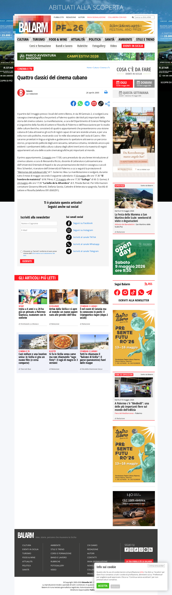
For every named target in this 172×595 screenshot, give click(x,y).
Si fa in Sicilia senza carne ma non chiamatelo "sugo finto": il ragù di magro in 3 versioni (63, 358)
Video (113, 46)
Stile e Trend (57, 549)
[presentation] (41, 240)
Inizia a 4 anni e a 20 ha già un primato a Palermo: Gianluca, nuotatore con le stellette (32, 313)
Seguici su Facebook (79, 223)
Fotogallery (98, 46)
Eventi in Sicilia (30, 549)
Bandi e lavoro (64, 46)
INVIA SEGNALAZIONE (96, 17)
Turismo (26, 553)
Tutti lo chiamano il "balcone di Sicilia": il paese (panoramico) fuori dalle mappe (93, 358)
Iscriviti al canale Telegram (82, 251)
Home (89, 67)
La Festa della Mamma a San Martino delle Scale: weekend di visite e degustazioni (133, 217)
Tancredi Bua (26, 369)
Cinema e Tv (105, 67)
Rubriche (82, 46)
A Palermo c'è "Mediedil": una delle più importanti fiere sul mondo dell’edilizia (132, 406)
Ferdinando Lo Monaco (30, 324)
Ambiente (55, 545)
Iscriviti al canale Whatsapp (82, 244)
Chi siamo (92, 545)
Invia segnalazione (97, 561)
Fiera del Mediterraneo (124, 413)
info (141, 572)
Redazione (55, 324)
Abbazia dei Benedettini (124, 224)
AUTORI (81, 17)
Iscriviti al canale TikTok (81, 237)
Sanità (25, 569)
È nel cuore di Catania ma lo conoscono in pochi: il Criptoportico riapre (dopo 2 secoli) (94, 313)
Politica (26, 565)
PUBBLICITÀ (59, 17)
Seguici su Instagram (79, 230)
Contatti (92, 557)
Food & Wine (28, 557)
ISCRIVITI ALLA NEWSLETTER (133, 300)
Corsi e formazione (40, 46)
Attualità (27, 561)
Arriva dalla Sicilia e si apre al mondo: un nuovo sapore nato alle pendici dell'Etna (63, 312)
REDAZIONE (71, 17)
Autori (90, 553)
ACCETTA (102, 586)
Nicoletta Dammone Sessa (92, 369)
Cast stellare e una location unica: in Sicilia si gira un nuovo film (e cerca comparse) (33, 358)
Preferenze (115, 586)
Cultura (96, 67)
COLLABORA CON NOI (117, 17)
